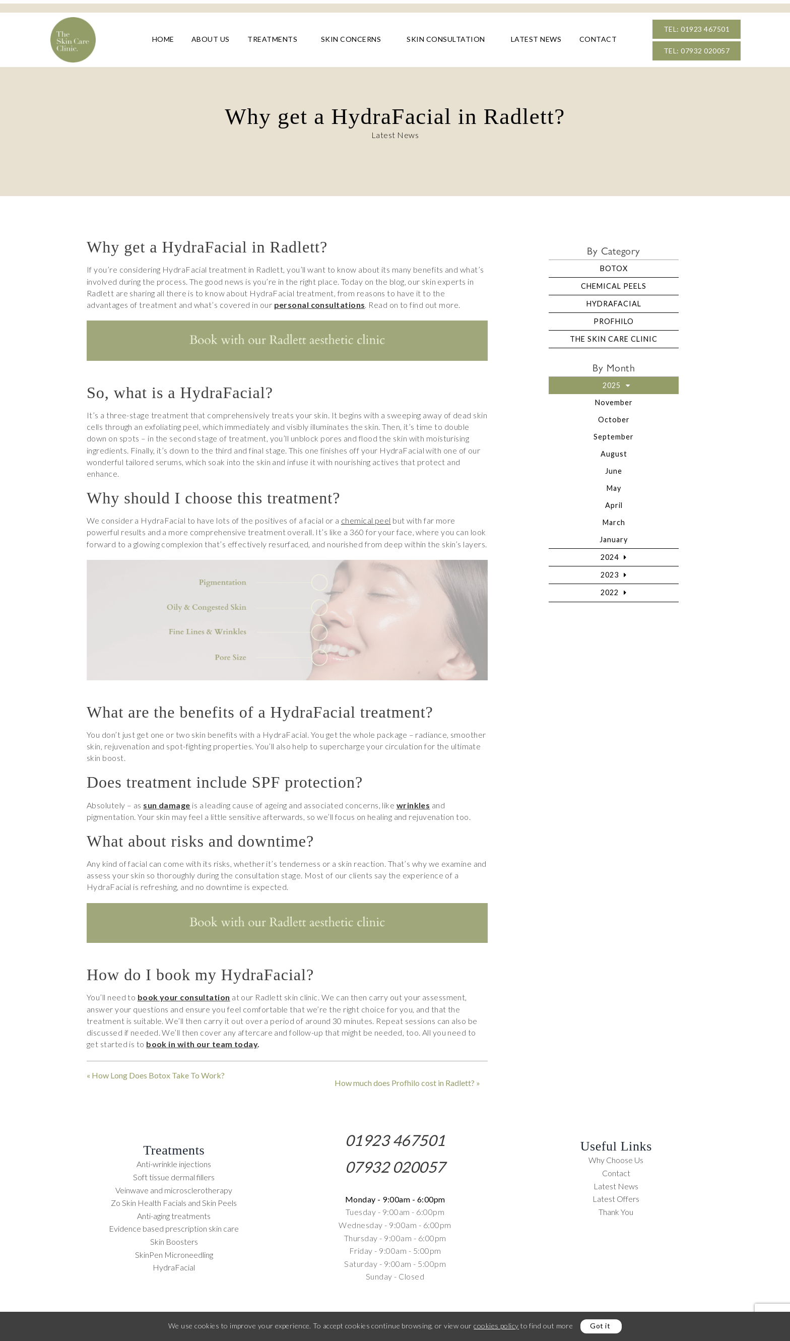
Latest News (536, 40)
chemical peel (366, 517)
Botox (614, 265)
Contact (598, 40)
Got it (600, 1325)
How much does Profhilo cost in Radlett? (405, 1079)
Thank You (616, 1208)
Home (163, 40)
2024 (610, 554)
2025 (612, 382)
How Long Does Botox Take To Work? (158, 1072)
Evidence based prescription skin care (174, 1225)
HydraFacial (613, 300)
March (614, 519)
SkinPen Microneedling (174, 1251)
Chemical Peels (613, 283)
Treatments (272, 40)
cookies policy (496, 1325)
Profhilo (614, 318)
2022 (610, 589)
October (614, 416)
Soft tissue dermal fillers (174, 1174)
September (614, 433)
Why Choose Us (615, 1157)
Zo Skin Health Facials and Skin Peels (174, 1199)
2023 (610, 571)
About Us (210, 40)
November (614, 399)
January (614, 536)
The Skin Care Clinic (613, 336)
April (614, 502)
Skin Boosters (174, 1238)
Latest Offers (615, 1195)
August (614, 450)
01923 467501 (395, 1136)
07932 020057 (395, 1163)
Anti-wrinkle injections (174, 1161)
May (614, 485)
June (613, 468)
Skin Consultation (446, 40)
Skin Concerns (351, 40)
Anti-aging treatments (174, 1212)
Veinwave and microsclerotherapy (173, 1186)
